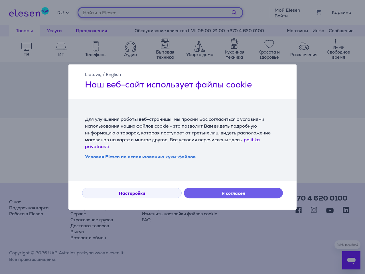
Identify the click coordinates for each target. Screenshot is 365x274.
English (113, 74)
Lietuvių (93, 74)
